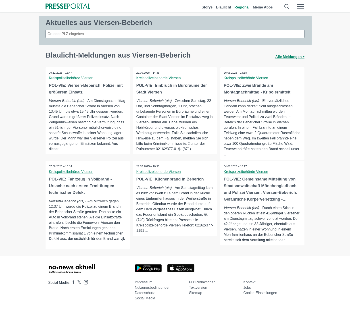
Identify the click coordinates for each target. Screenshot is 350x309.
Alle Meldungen (289, 57)
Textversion (198, 287)
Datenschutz (145, 293)
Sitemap (195, 293)
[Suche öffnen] (287, 7)
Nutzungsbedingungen (153, 287)
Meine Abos (263, 7)
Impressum (143, 282)
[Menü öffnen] (300, 7)
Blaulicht (223, 7)
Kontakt (249, 282)
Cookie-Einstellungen (260, 293)
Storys (207, 7)
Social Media (145, 298)
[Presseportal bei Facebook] (72, 282)
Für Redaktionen (202, 282)
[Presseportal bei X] (78, 282)
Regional (242, 7)
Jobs (247, 287)
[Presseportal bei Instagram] (84, 282)
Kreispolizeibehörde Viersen (71, 78)
